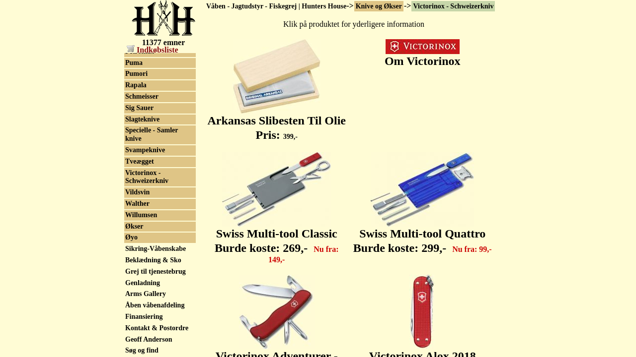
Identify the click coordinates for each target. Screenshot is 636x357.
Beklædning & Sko (153, 260)
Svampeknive (145, 150)
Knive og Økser (379, 6)
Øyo (131, 237)
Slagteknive (142, 119)
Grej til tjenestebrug (155, 271)
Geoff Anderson (148, 339)
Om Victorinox (423, 55)
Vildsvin (137, 192)
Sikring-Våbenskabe (155, 248)
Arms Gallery (145, 294)
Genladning (142, 283)
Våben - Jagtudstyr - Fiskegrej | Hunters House (276, 6)
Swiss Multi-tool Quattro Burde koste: (422, 235)
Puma (134, 62)
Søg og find (142, 350)
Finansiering (143, 316)
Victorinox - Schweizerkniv (453, 6)
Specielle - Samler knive (151, 134)
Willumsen (141, 215)
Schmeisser (142, 96)
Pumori (136, 73)
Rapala (136, 85)
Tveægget (139, 161)
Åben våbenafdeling (154, 305)
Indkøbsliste (152, 50)
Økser (134, 226)
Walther (137, 203)
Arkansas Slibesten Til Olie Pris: (276, 122)
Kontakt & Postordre (156, 328)
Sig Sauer (139, 108)
